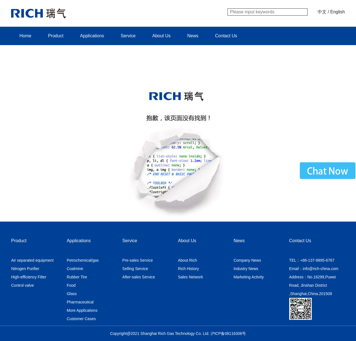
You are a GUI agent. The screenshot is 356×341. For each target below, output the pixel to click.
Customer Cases (81, 319)
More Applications (82, 310)
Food (71, 285)
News (192, 35)
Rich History (188, 268)
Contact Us (226, 35)
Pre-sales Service (137, 260)
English (337, 11)
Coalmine (75, 268)
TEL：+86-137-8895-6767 (312, 260)
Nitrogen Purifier (25, 268)
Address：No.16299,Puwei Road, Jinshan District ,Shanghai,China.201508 (312, 285)
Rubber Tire (77, 277)
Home (25, 35)
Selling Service (135, 268)
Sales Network (190, 277)
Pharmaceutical (80, 302)
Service (128, 35)
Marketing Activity (249, 277)
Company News (247, 260)
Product (55, 35)
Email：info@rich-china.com (313, 268)
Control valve (22, 285)
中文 (322, 11)
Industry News (246, 268)
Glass (72, 293)
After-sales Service (138, 277)
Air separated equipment (32, 260)
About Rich (187, 260)
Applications (92, 35)
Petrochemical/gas (83, 260)
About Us (161, 35)
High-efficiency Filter (28, 277)
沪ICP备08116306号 (228, 333)
